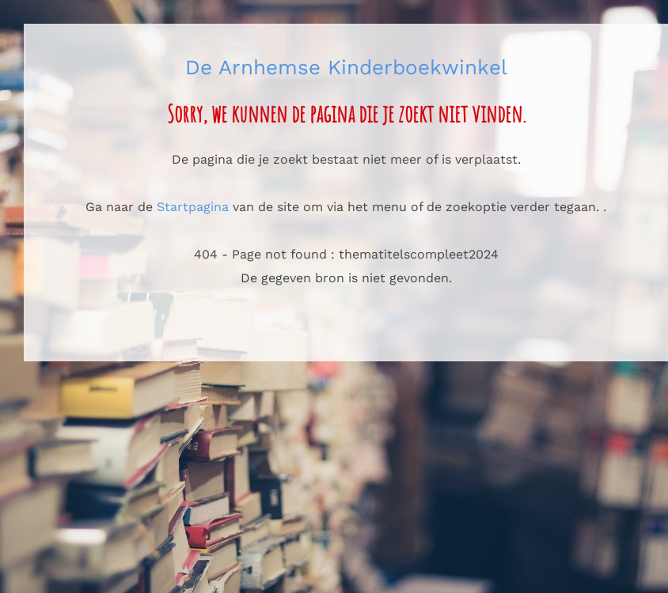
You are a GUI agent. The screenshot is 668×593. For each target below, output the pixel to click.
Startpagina (193, 206)
